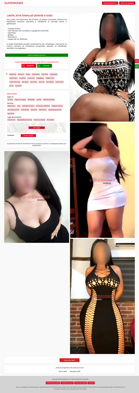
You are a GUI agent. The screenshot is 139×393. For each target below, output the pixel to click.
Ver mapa (36, 128)
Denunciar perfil (69, 360)
